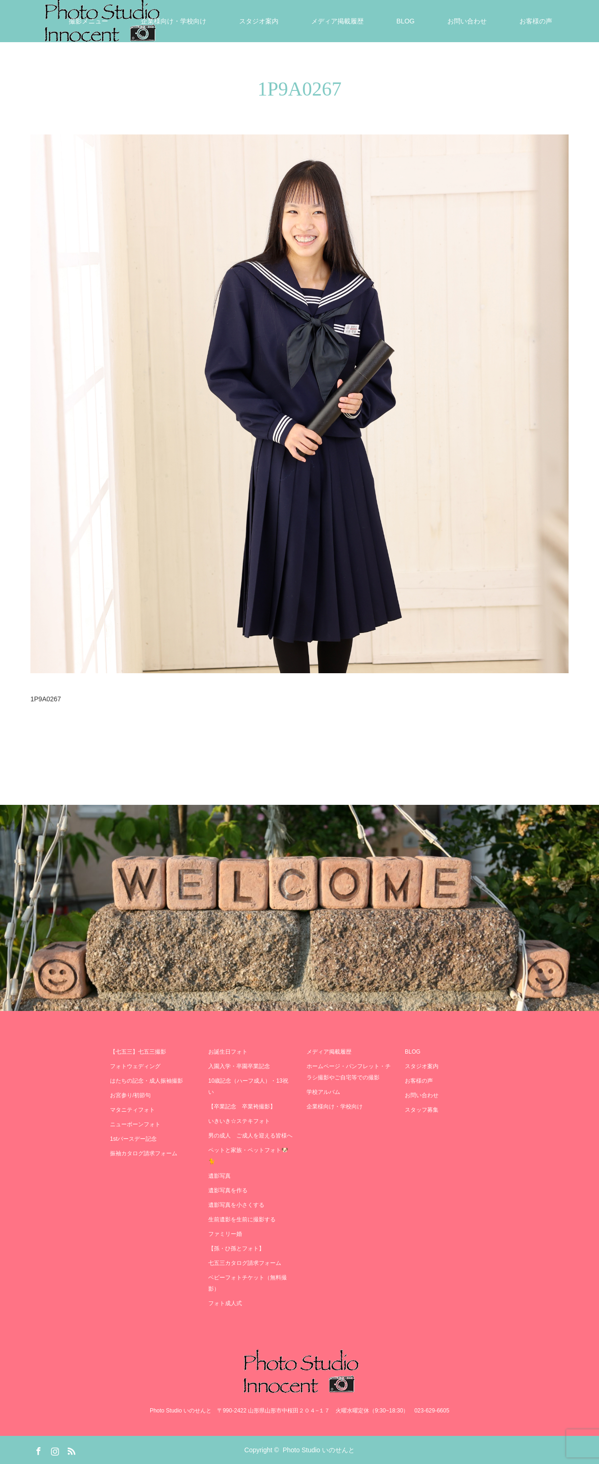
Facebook (37, 1449)
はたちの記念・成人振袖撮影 (146, 1081)
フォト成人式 (225, 1303)
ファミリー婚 (225, 1234)
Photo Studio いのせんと (319, 1450)
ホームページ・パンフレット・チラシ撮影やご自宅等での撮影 (349, 1072)
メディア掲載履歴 (337, 21)
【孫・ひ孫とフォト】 (236, 1248)
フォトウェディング (135, 1066)
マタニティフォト (132, 1110)
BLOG (405, 21)
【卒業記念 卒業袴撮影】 (242, 1106)
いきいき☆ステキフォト (239, 1121)
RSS (70, 1449)
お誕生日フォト (228, 1051)
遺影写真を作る (228, 1190)
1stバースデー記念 (133, 1139)
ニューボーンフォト (135, 1124)
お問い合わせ (467, 21)
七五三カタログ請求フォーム (244, 1263)
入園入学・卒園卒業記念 (239, 1066)
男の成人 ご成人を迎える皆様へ (250, 1135)
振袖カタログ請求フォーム (143, 1153)
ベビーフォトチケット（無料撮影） (247, 1283)
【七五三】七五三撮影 (138, 1051)
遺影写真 (219, 1176)
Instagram (54, 1449)
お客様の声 (535, 21)
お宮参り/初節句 (130, 1095)
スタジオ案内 (258, 21)
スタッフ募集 (421, 1110)
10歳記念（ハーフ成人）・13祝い (248, 1086)
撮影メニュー (88, 21)
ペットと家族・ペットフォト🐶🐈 (248, 1156)
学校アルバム (323, 1092)
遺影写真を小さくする (236, 1205)
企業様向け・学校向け (173, 21)
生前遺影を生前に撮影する (242, 1219)
